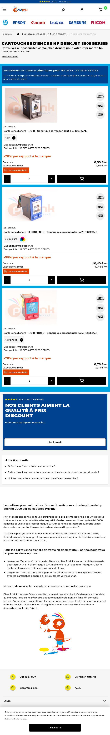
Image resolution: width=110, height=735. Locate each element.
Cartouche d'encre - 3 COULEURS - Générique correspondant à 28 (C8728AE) (50, 232)
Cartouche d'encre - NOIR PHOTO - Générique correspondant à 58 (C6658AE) (50, 332)
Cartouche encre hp (38, 34)
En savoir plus (10, 56)
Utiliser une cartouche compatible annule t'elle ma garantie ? (43, 478)
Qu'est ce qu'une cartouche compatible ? (32, 466)
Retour (8, 34)
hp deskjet (60, 34)
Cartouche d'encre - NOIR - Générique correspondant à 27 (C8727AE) (46, 130)
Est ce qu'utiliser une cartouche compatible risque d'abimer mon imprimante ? (53, 472)
